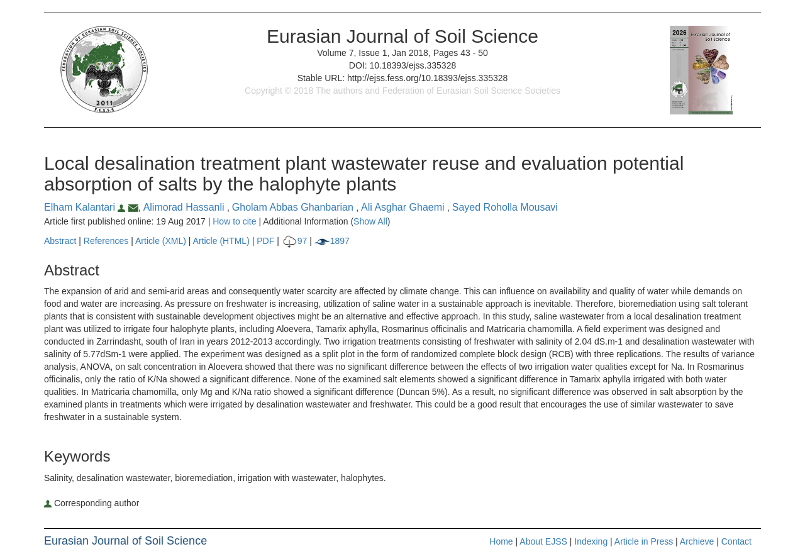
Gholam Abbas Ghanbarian (294, 207)
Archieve (697, 541)
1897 (332, 241)
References (106, 241)
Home (501, 541)
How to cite (234, 221)
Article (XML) (162, 241)
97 (295, 241)
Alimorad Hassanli (185, 207)
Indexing (591, 541)
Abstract (60, 241)
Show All (370, 221)
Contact (736, 541)
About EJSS (543, 541)
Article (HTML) (221, 241)
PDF (265, 241)
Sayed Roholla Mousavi (505, 207)
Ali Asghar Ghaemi (404, 207)
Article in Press (643, 541)
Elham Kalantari (86, 207)
